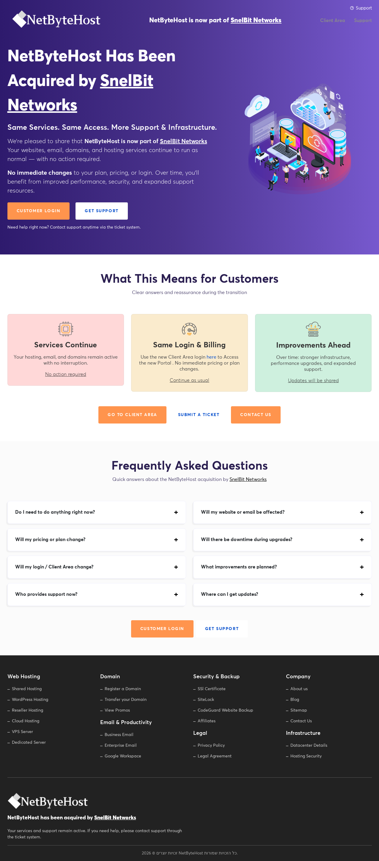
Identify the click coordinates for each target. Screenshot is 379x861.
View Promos (117, 710)
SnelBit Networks (256, 24)
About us (299, 689)
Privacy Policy (211, 745)
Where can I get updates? (229, 594)
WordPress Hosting (30, 700)
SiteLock (206, 700)
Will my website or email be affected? (242, 512)
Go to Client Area (132, 415)
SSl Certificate (212, 689)
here (211, 357)
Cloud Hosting (25, 721)
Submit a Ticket (199, 415)
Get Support (101, 211)
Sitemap (298, 710)
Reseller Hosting (27, 710)
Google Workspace (123, 756)
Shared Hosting (27, 689)
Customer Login (39, 211)
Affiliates (207, 721)
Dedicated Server (29, 742)
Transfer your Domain (126, 700)
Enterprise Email (121, 745)
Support (361, 8)
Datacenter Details (308, 745)
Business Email (119, 735)
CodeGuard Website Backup (225, 710)
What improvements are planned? (239, 567)
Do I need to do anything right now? (55, 512)
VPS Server (22, 732)
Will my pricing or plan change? (50, 539)
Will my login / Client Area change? (54, 567)
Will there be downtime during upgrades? (246, 539)
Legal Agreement (215, 756)
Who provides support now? (46, 594)
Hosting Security (306, 756)
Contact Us (255, 415)
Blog (294, 700)
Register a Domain (123, 689)
